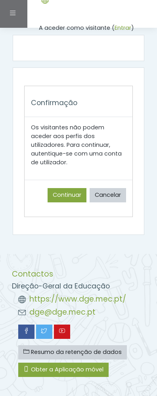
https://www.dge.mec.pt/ (77, 299)
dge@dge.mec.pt (62, 312)
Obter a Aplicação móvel (63, 369)
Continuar (67, 195)
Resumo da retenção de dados (72, 352)
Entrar (123, 28)
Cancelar (108, 195)
